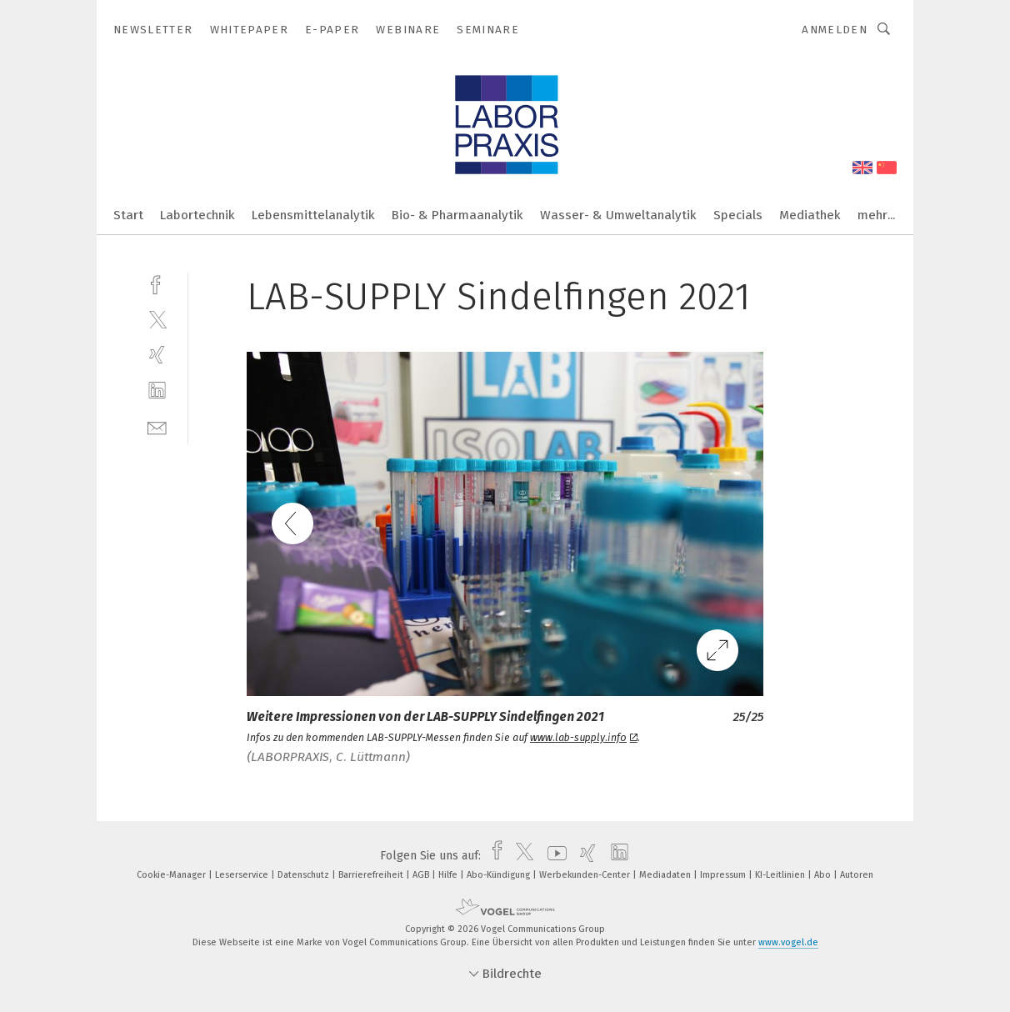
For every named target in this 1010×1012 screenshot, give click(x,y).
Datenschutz (305, 874)
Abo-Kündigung (499, 874)
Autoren (856, 874)
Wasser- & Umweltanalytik (618, 215)
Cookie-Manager (172, 874)
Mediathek (810, 215)
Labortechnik (197, 215)
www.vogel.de (788, 942)
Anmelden (835, 30)
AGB (422, 874)
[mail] (157, 426)
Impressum (724, 874)
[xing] (157, 354)
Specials (737, 215)
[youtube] (553, 856)
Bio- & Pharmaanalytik (457, 215)
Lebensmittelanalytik (313, 215)
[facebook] (157, 283)
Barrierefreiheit (372, 874)
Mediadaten (666, 874)
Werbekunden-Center (585, 874)
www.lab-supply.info (584, 738)
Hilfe (449, 874)
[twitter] (157, 318)
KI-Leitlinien (781, 874)
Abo (823, 874)
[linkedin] (157, 390)
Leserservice (243, 874)
